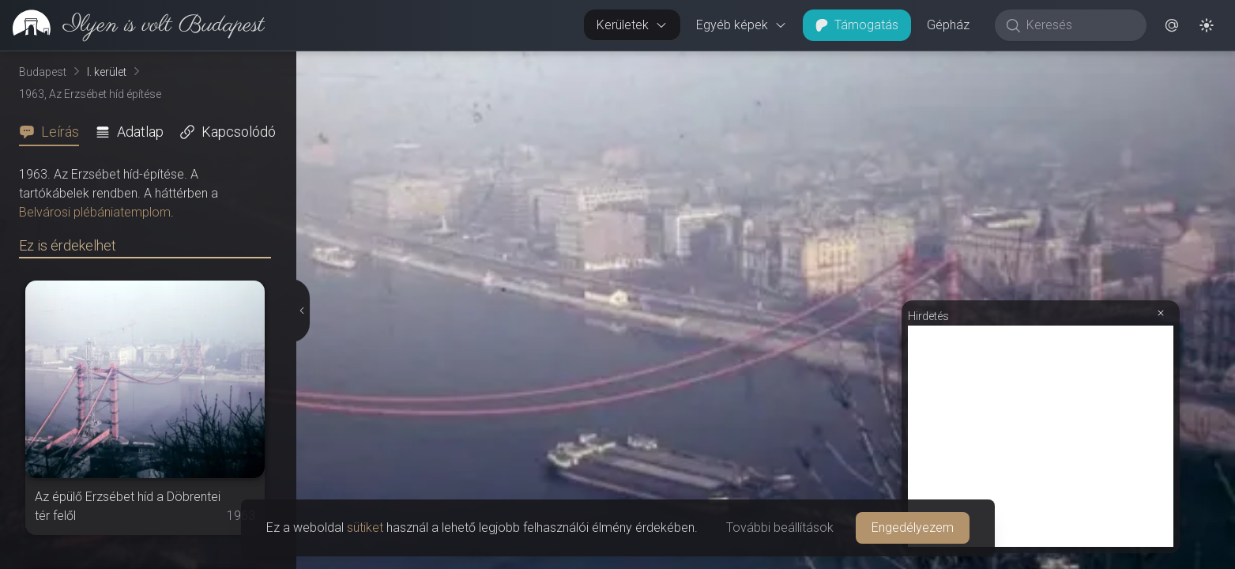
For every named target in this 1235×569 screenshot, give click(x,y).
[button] (1172, 25)
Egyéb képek (741, 24)
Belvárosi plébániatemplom (95, 212)
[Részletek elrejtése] (301, 310)
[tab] (53, 132)
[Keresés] (1079, 25)
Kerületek (632, 24)
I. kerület (106, 72)
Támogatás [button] (856, 24)
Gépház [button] (948, 24)
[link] (132, 25)
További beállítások (780, 527)
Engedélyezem (913, 527)
